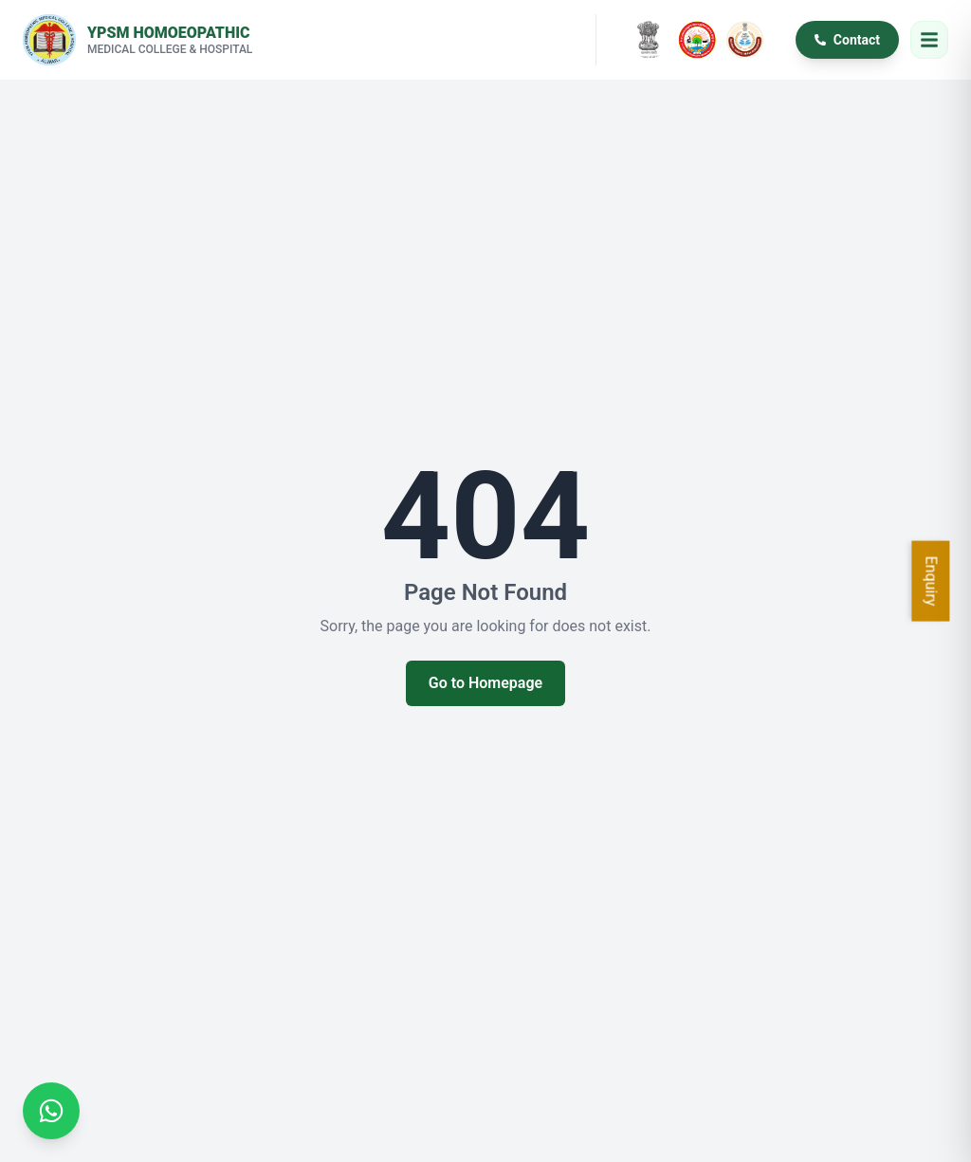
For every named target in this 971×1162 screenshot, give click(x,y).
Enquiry (932, 581)
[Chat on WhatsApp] (51, 1110)
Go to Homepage (485, 683)
